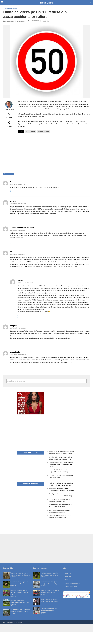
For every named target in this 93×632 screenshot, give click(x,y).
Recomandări (13, 8)
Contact (67, 587)
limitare (33, 131)
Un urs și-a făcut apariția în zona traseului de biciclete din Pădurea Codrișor (60, 453)
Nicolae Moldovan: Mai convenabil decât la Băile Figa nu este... (19, 610)
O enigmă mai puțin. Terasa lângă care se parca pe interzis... (49, 618)
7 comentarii (8, 117)
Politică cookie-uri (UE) (72, 594)
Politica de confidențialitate (73, 591)
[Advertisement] (54, 153)
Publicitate (68, 584)
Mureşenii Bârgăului (43, 131)
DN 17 (27, 131)
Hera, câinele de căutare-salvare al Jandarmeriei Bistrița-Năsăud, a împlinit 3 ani (61, 494)
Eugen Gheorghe (22, 21)
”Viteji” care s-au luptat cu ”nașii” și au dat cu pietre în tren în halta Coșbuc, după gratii (60, 487)
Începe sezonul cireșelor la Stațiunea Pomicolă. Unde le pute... (19, 600)
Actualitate (6, 8)
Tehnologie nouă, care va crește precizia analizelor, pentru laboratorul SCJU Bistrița (61, 501)
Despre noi (68, 580)
